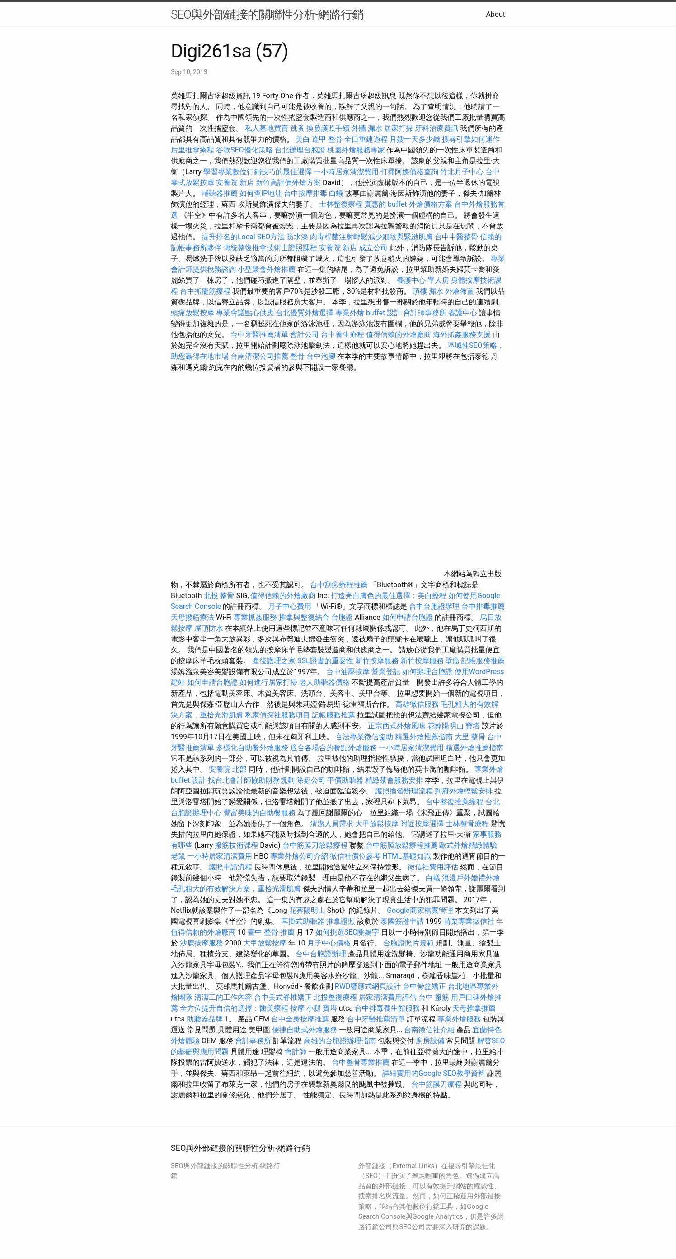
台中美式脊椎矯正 (284, 997)
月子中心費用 (289, 606)
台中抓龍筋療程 (206, 291)
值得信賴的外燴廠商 (398, 334)
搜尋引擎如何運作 (471, 139)
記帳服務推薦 (483, 660)
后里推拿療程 (192, 150)
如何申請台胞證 (407, 617)
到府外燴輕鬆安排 (464, 791)
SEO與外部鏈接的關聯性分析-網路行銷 (267, 14)
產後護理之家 (274, 660)
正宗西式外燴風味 (397, 726)
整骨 (297, 356)
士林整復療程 (340, 204)
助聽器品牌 (205, 1019)
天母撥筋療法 (192, 617)
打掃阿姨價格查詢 (409, 171)
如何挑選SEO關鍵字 (347, 932)
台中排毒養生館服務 (388, 1008)
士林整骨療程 (467, 823)
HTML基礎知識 (406, 856)
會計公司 (304, 334)
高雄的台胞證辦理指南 (340, 1040)
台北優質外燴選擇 (304, 313)
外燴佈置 (459, 291)
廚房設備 (430, 1040)
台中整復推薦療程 (455, 802)
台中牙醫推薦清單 (259, 334)
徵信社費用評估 (433, 867)
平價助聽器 (345, 780)
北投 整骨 (219, 595)
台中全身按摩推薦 (301, 1019)
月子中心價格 (329, 943)
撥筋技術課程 (237, 845)
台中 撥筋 (433, 997)
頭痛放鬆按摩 (193, 313)
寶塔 (472, 726)
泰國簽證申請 (402, 921)
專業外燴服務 (459, 1019)
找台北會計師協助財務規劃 (251, 780)
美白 (303, 139)
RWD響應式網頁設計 (368, 986)
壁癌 (452, 660)
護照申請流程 (230, 867)
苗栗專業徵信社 (469, 921)
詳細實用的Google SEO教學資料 (433, 1073)
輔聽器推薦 (220, 193)
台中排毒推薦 (483, 606)
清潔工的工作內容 (223, 997)
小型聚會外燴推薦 (267, 269)
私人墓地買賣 (266, 128)
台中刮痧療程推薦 (340, 584)
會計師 (295, 1051)
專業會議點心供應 (245, 313)
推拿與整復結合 (304, 617)
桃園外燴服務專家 (356, 150)
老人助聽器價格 (324, 682)
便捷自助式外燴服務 (305, 1030)
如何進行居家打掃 (268, 682)
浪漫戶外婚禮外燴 (471, 878)
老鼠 (178, 856)
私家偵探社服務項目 (277, 715)
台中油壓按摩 (348, 671)
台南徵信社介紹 (429, 1030)
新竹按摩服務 (377, 660)
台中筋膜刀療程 (437, 1084)
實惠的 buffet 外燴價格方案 (408, 204)
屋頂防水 (208, 628)
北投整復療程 (335, 997)
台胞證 (342, 617)
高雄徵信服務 (417, 704)
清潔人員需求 (331, 823)
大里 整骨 (470, 736)
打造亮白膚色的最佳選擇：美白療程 (388, 595)
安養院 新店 (235, 182)
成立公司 (373, 247)
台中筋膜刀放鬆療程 (315, 845)
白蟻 (336, 193)
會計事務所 (253, 1040)
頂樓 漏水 (428, 291)
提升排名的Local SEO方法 (243, 237)
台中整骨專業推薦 (361, 1062)
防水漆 (297, 237)
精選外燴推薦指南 (424, 736)
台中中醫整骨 (457, 237)
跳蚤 (297, 128)
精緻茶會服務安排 (394, 780)
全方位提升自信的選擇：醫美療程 (234, 1008)
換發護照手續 (328, 128)
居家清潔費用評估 (388, 997)
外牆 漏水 (367, 128)
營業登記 (385, 671)
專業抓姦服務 (255, 617)
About (495, 14)
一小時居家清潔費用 (346, 171)
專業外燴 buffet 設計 (368, 313)
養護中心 (462, 313)
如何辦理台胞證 (427, 671)
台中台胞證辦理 (434, 606)
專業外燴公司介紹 (299, 856)
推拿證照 (340, 921)
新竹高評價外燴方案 (288, 182)
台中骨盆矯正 (425, 986)
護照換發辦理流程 (404, 791)
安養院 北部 (228, 769)
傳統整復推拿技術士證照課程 (271, 247)
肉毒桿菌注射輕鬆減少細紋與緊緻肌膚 (371, 237)
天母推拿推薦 (474, 1008)
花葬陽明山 (445, 726)
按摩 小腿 (305, 1008)
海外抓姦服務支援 (462, 334)
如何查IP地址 (260, 193)
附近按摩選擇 (423, 823)
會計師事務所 (424, 313)
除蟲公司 (310, 780)
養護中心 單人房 (423, 280)
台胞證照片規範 (408, 943)
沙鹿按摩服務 (202, 943)
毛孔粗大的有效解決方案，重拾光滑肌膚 (236, 888)
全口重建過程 (366, 139)
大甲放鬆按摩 (377, 823)
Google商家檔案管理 (420, 910)
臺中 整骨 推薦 (271, 932)
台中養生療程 (343, 334)
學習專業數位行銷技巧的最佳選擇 (257, 171)
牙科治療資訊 (436, 128)
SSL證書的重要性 (325, 660)
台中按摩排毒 (305, 193)
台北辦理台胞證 (300, 150)
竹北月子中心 (462, 171)
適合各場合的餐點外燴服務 (333, 747)
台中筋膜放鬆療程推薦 (403, 845)
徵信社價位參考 (355, 856)
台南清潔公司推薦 (259, 356)
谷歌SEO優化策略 (244, 150)
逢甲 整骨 (327, 139)
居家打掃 (398, 128)
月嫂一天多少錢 (415, 139)
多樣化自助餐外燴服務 (252, 747)
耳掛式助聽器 (302, 921)
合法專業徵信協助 (364, 736)
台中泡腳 (320, 356)
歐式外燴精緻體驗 (468, 845)
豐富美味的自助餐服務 (259, 812)
